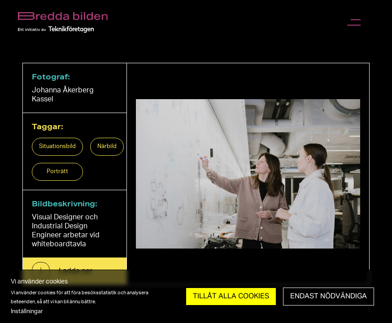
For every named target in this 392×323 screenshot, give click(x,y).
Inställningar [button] (27, 311)
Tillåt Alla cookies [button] (231, 296)
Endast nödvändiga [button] (328, 296)
